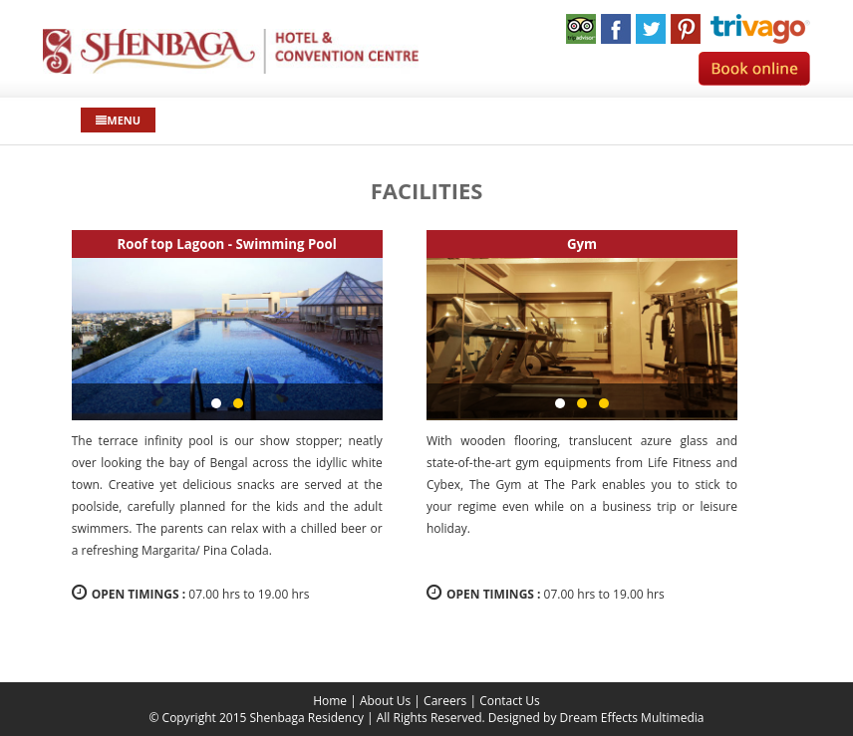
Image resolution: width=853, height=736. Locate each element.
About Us (385, 700)
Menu (118, 120)
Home (330, 700)
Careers (445, 700)
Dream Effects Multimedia (632, 717)
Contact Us (509, 700)
